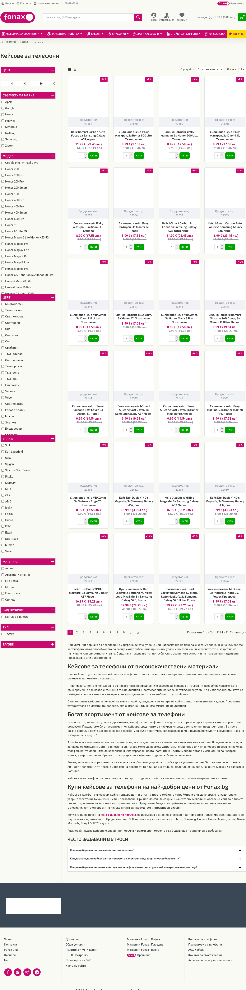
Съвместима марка (18, 95)
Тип (6, 627)
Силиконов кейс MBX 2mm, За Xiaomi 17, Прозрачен (133, 316)
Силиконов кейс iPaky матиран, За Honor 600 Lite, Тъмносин (179, 135)
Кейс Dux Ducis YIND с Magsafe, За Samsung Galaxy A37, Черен (88, 592)
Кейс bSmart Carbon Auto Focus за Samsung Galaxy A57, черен (88, 135)
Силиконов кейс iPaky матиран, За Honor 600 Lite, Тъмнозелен (133, 135)
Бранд (8, 438)
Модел (8, 156)
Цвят (6, 297)
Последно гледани (20, 890)
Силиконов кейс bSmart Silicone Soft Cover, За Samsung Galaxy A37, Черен (133, 409)
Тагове (8, 644)
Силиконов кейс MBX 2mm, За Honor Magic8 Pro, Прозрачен (179, 318)
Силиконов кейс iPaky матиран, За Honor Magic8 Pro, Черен (225, 409)
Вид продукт (13, 610)
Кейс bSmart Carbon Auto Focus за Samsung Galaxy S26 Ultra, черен (179, 226)
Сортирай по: (187, 69)
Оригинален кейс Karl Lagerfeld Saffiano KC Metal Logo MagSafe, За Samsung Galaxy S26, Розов (133, 594)
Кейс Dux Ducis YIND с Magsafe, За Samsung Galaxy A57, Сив (133, 501)
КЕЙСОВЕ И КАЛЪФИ (18, 42)
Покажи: (231, 69)
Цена (7, 70)
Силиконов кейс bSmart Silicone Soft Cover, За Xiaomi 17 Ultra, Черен (225, 318)
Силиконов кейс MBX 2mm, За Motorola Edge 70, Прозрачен (88, 501)
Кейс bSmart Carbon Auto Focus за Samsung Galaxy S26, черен (225, 226)
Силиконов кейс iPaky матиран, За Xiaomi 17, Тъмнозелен (225, 135)
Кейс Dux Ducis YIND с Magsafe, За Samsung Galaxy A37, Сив (225, 501)
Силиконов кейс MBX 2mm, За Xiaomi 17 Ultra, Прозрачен (88, 318)
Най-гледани (48, 890)
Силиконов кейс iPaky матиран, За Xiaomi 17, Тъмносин (88, 226)
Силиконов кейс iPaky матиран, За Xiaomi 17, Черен (134, 226)
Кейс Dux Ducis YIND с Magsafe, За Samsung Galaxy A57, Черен (179, 501)
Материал (11, 561)
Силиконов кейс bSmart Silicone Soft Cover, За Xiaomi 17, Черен (88, 409)
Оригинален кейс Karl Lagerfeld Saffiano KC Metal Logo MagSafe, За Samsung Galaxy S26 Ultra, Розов (179, 594)
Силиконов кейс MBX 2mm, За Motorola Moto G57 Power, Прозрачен (225, 592)
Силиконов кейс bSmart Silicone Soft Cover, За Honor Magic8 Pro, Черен (179, 409)
